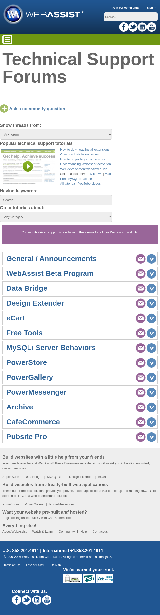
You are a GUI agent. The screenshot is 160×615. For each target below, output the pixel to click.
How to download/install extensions (84, 149)
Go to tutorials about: (22, 207)
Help (83, 531)
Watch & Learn (42, 531)
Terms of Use (12, 564)
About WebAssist (14, 531)
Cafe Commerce (59, 518)
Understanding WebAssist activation (85, 164)
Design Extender (81, 477)
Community (67, 531)
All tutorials (68, 183)
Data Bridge (33, 477)
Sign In (151, 7)
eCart (102, 477)
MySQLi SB (55, 477)
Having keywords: (19, 191)
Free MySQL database (76, 179)
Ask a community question (32, 108)
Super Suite (10, 477)
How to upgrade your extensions (82, 159)
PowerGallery (34, 504)
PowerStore (10, 504)
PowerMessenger (61, 504)
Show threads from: (20, 125)
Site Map (55, 564)
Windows (95, 174)
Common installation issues (79, 154)
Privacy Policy (35, 564)
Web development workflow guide (83, 169)
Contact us (100, 531)
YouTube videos (89, 183)
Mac (108, 174)
